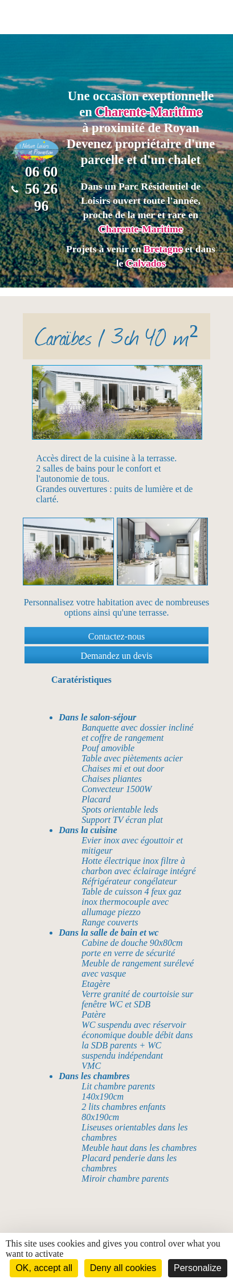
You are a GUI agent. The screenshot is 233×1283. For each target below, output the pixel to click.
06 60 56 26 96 (34, 188)
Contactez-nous (116, 636)
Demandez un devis (116, 656)
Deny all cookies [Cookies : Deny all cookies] (123, 1268)
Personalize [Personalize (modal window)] (198, 1268)
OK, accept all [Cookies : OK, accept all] (43, 1268)
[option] (68, 551)
